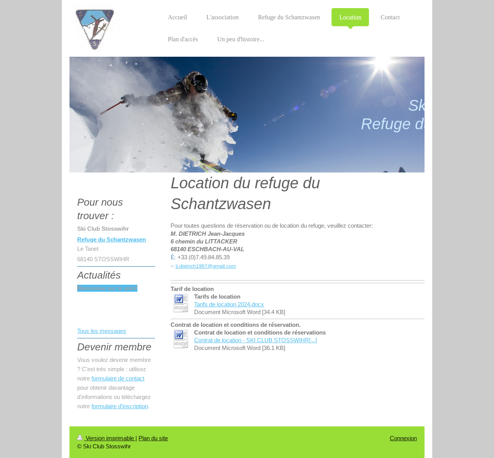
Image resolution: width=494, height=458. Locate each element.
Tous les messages (101, 331)
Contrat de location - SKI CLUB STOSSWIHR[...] (255, 340)
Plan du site (153, 438)
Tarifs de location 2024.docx (229, 304)
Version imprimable (106, 438)
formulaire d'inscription (119, 406)
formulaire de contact (117, 378)
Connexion (403, 438)
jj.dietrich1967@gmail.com (206, 266)
